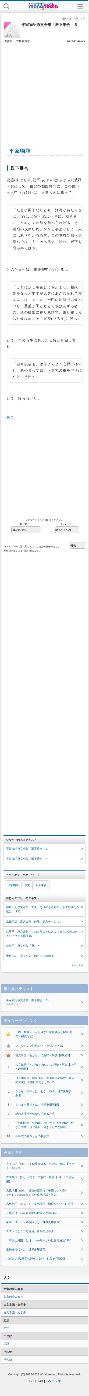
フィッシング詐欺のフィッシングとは (39, 1045)
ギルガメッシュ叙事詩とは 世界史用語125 (33, 1222)
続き (10, 417)
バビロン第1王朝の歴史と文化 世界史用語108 (36, 1258)
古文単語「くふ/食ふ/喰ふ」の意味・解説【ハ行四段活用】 (45, 1067)
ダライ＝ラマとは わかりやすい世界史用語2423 (43, 1093)
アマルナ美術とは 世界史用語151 (37, 1104)
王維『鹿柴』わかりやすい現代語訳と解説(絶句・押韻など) (43, 1034)
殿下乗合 (41, 885)
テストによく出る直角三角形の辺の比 (30, 1231)
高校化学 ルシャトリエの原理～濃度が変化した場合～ (41, 1204)
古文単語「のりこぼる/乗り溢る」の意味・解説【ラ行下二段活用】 (40, 1166)
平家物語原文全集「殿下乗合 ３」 (39, 1003)
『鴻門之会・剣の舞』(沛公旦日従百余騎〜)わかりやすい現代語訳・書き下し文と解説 (44, 1125)
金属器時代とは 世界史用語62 (26, 1249)
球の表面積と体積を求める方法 (35, 1113)
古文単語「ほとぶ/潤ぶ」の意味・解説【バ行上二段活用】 (40, 1179)
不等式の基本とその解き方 (32, 1136)
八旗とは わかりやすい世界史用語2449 (31, 1213)
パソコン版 (53, 1381)
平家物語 (13, 885)
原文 (27, 885)
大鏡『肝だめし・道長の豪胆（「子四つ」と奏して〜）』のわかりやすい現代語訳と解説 (37, 1192)
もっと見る (77, 965)
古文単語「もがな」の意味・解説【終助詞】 (43, 1055)
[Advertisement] (44, 90)
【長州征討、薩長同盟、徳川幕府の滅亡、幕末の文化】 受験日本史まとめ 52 (44, 1080)
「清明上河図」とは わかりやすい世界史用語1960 (38, 1240)
